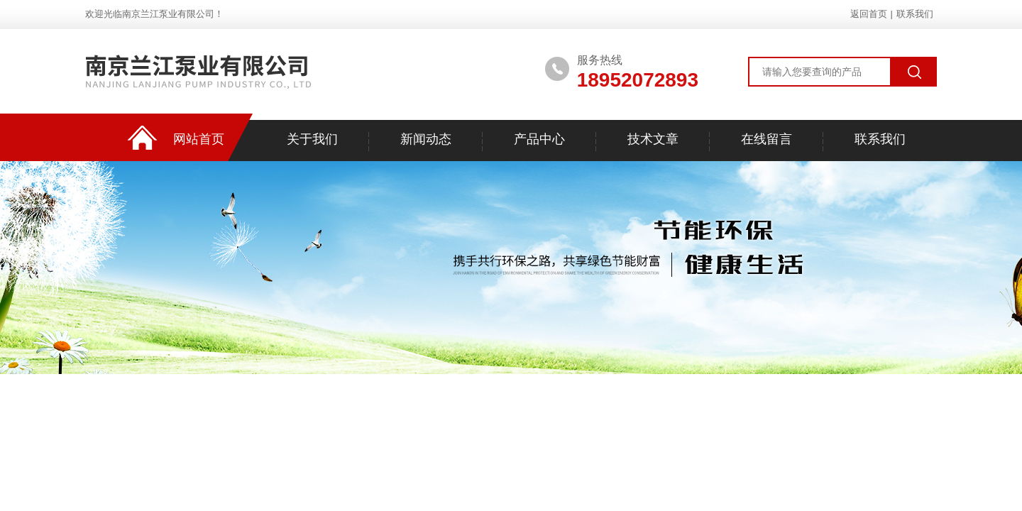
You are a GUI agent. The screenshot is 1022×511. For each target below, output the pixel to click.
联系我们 (914, 14)
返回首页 (868, 14)
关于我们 (312, 139)
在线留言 (766, 139)
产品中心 (539, 139)
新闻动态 (425, 139)
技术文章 (652, 139)
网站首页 (198, 139)
